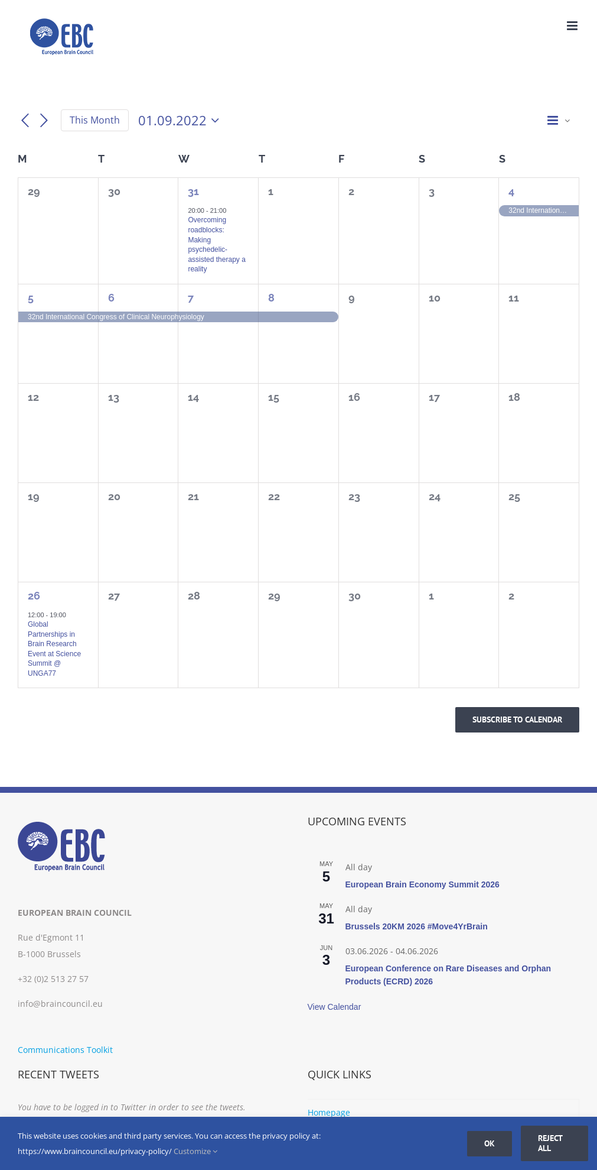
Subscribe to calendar (517, 720)
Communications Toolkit (65, 1049)
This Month (95, 120)
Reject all (550, 1143)
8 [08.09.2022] (271, 297)
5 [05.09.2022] (31, 297)
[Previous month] (25, 121)
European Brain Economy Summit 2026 (422, 884)
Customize (195, 1151)
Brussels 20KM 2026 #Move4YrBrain (416, 926)
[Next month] (44, 121)
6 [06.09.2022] (111, 297)
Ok (489, 1143)
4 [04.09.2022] (511, 191)
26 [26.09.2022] (34, 595)
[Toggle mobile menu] (573, 26)
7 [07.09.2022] (191, 297)
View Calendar (334, 1007)
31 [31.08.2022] (193, 191)
